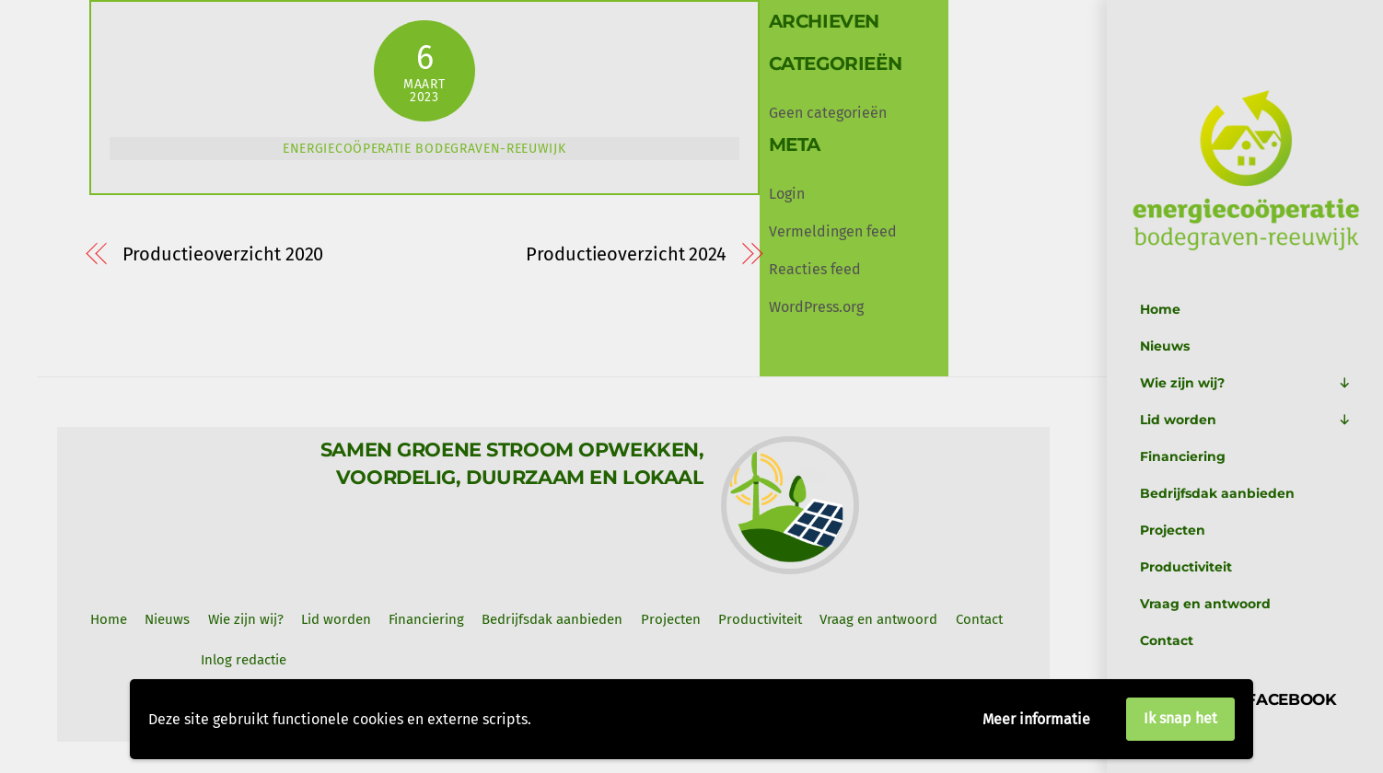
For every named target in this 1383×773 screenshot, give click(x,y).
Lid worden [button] (336, 619)
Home (1160, 309)
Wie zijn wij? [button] (246, 619)
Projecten (1172, 530)
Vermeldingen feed (833, 231)
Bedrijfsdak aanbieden (1217, 493)
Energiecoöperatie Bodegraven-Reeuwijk (424, 148)
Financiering (1183, 456)
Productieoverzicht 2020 (223, 254)
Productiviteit (1186, 567)
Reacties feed (815, 269)
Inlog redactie (243, 660)
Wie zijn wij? (1245, 382)
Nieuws (1165, 346)
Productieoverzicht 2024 (626, 254)
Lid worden (1245, 419)
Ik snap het (1180, 718)
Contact (1166, 640)
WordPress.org (816, 307)
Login (787, 193)
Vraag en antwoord (1205, 603)
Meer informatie (1036, 719)
